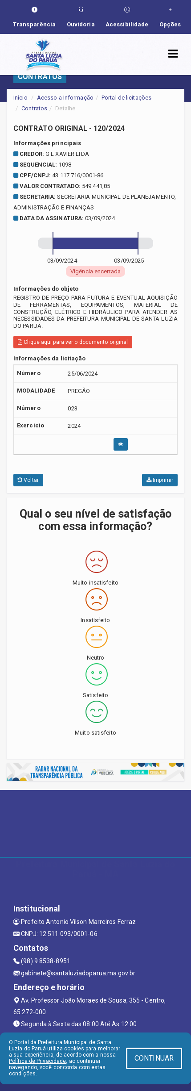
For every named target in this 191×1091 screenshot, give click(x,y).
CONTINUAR (154, 1058)
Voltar (28, 480)
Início (20, 97)
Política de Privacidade (37, 1061)
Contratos (34, 108)
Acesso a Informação (65, 97)
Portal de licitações (126, 97)
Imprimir (159, 480)
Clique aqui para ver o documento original (73, 342)
